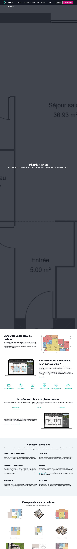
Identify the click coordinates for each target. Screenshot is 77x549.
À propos (49, 2)
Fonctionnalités (27, 2)
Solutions (19, 2)
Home (5, 6)
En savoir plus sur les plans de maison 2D (11, 423)
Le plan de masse (62, 407)
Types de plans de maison (9, 388)
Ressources (43, 2)
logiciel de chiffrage (43, 473)
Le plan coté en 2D (15, 407)
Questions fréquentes (68, 388)
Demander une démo (68, 2)
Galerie (33, 2)
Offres (38, 2)
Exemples (32, 388)
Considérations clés (20, 388)
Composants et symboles (44, 388)
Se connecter (59, 2)
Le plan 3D (39, 407)
